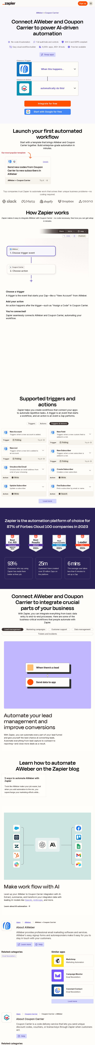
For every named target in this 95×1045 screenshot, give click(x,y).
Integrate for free (47, 103)
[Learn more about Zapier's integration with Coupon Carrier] (7, 1017)
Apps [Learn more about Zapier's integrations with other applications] (18, 922)
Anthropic (38, 900)
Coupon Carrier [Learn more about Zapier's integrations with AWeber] (31, 1014)
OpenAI (28, 900)
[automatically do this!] (47, 88)
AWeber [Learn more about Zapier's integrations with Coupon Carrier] (28, 922)
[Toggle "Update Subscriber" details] (24, 486)
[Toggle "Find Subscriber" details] (71, 486)
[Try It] (24, 440)
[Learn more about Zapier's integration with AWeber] (7, 926)
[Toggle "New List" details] (24, 450)
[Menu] (91, 3)
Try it (44, 180)
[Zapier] (8, 3)
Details (45, 162)
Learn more (24, 944)
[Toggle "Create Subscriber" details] (71, 470)
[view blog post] (23, 785)
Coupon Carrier (52, 13)
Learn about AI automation (17, 906)
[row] (14, 249)
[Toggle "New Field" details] (71, 434)
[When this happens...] (47, 69)
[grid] (14, 249)
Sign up (82, 3)
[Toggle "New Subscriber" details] (71, 453)
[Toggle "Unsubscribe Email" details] (24, 469)
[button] (47, 112)
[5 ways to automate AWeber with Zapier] (24, 785)
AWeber (39, 13)
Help (39, 944)
